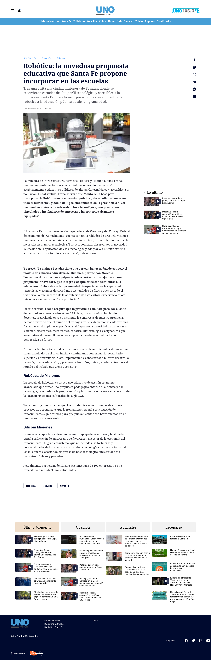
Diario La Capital (52, 620)
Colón (102, 21)
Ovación (92, 21)
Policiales (79, 21)
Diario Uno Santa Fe (53, 627)
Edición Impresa (145, 21)
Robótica (61, 58)
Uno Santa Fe (29, 58)
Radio (95, 620)
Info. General (125, 21)
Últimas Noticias (49, 21)
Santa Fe (66, 21)
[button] (13, 10)
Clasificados (164, 21)
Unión (111, 21)
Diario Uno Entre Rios (54, 624)
